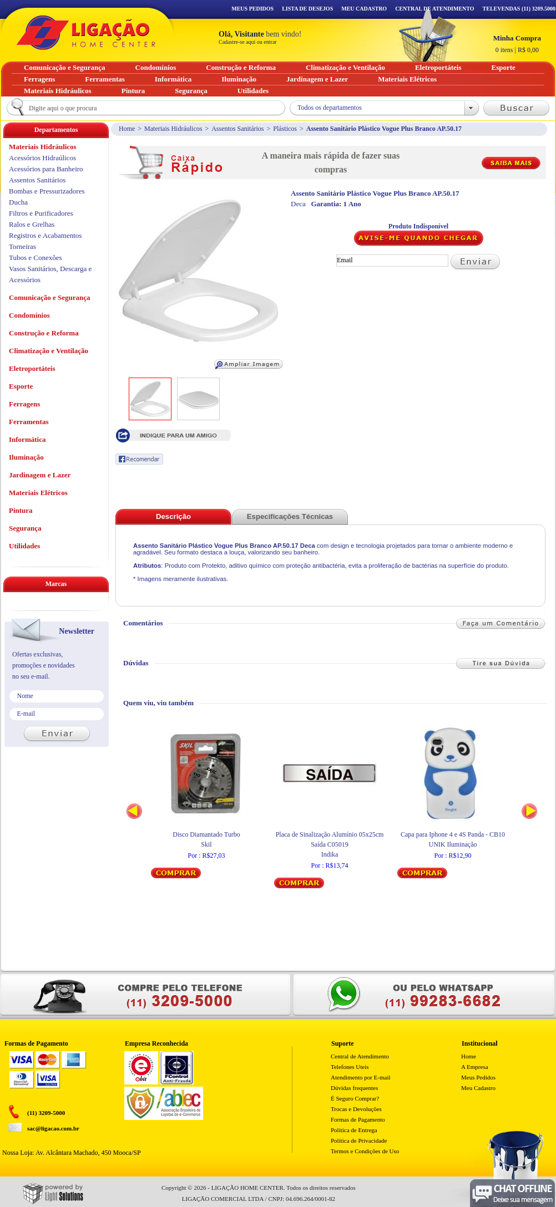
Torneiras (22, 246)
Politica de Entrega (354, 1130)
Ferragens (24, 404)
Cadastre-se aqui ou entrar (248, 42)
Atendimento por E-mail (361, 1077)
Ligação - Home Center (86, 32)
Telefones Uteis (350, 1066)
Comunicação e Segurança (49, 297)
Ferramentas (28, 421)
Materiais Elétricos (38, 492)
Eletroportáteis (32, 368)
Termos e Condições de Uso (365, 1151)
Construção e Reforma (44, 333)
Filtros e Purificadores (41, 213)
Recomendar (139, 459)
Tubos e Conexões (35, 257)
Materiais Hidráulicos (173, 129)
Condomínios (29, 315)
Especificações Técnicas (290, 516)
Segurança (25, 528)
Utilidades (24, 546)
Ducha (18, 202)
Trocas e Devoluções (356, 1109)
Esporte (21, 386)
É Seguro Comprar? (355, 1098)
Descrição (173, 516)
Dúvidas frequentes (354, 1087)
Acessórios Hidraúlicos (42, 158)
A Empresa (474, 1066)
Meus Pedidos (252, 9)
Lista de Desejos (307, 9)
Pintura (21, 510)
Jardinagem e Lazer (39, 475)
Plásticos (285, 129)
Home (127, 129)
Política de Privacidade (359, 1140)
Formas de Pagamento (358, 1119)
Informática (27, 439)
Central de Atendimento (360, 1056)
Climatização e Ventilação (48, 351)
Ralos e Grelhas (31, 224)
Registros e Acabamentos (45, 235)
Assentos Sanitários (237, 129)
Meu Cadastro (364, 9)
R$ (517, 44)
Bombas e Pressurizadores (46, 191)
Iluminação (26, 457)
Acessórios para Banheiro (46, 169)
